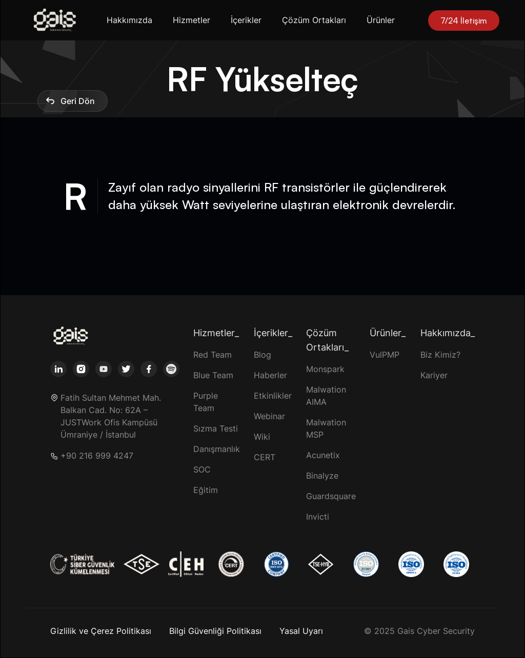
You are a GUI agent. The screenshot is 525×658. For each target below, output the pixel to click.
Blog (262, 354)
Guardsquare (331, 496)
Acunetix (323, 455)
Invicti (317, 516)
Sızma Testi (215, 428)
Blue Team (213, 375)
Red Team (212, 354)
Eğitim (205, 490)
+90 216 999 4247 (96, 456)
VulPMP (384, 354)
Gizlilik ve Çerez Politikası (100, 631)
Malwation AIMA (326, 395)
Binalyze (322, 475)
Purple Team (205, 401)
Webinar (269, 416)
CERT (264, 457)
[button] (131, 20)
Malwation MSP (326, 428)
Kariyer (434, 375)
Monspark (325, 369)
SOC (202, 469)
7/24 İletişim (463, 20)
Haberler (270, 375)
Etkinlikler (273, 395)
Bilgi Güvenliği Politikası (215, 631)
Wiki (262, 436)
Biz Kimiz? (440, 354)
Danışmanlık (216, 449)
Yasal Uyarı (301, 631)
